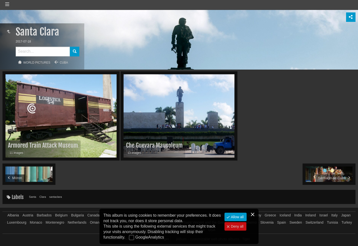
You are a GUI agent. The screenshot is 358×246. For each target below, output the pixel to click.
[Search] (43, 51)
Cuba (64, 62)
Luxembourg (16, 222)
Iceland (285, 215)
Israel (323, 215)
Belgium (61, 215)
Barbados (44, 215)
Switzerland (314, 222)
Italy (334, 215)
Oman (94, 222)
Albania (13, 215)
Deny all (236, 226)
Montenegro (55, 222)
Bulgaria (77, 215)
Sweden (295, 222)
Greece (270, 215)
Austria (27, 215)
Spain (281, 222)
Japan (346, 215)
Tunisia (332, 222)
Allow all (237, 217)
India (298, 215)
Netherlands (77, 222)
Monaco (36, 222)
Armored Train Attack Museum (43, 145)
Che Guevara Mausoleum (154, 145)
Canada (93, 215)
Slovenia (267, 222)
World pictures (36, 62)
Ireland (310, 215)
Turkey (346, 222)
